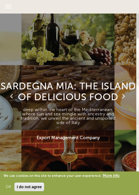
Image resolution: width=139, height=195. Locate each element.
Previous (12, 96)
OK (8, 186)
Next (124, 96)
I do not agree (29, 187)
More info (111, 175)
